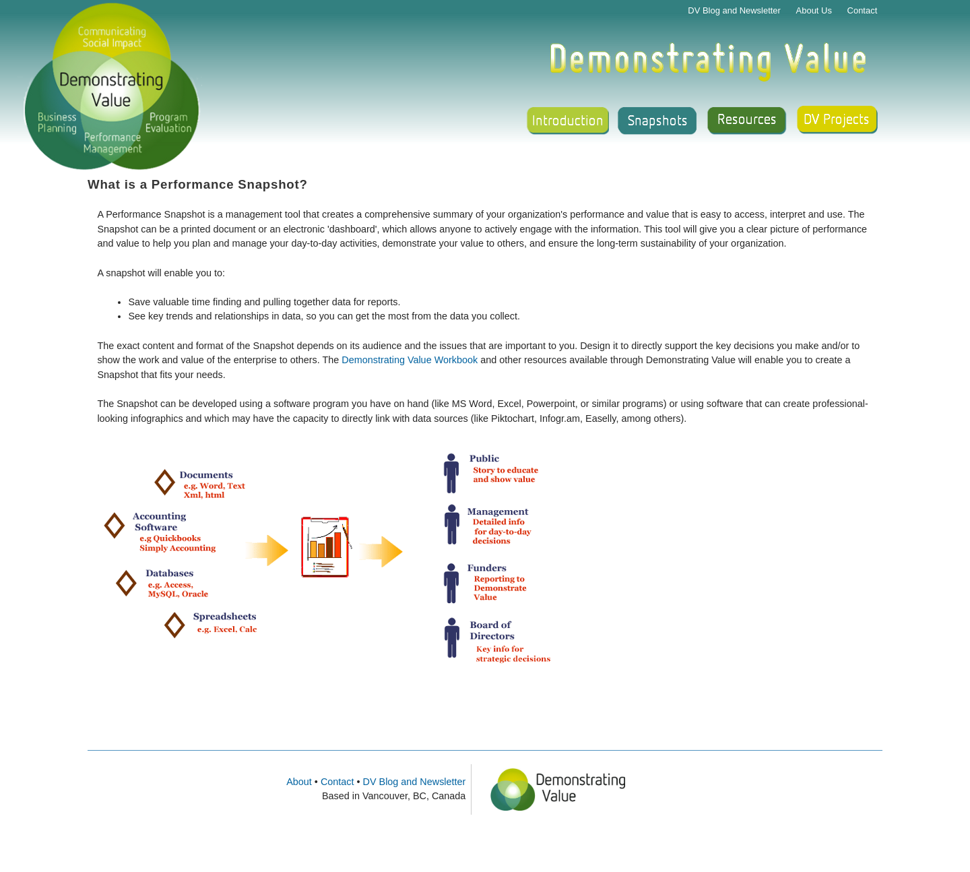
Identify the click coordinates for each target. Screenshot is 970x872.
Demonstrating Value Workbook (411, 359)
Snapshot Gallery (657, 121)
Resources (748, 121)
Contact (862, 10)
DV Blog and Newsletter (734, 10)
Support (839, 121)
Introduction (566, 121)
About (299, 781)
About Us (814, 10)
